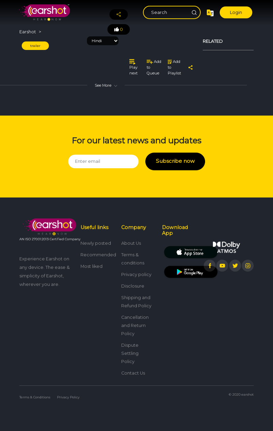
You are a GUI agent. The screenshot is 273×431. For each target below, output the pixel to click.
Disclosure (132, 282)
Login (236, 12)
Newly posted (95, 239)
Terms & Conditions (34, 393)
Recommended (98, 251)
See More (106, 85)
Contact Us (133, 369)
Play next (133, 67)
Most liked (91, 262)
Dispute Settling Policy (130, 349)
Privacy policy (136, 270)
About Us (131, 239)
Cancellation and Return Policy (135, 321)
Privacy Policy (68, 393)
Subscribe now (175, 159)
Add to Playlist (174, 67)
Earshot (27, 31)
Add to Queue (154, 67)
